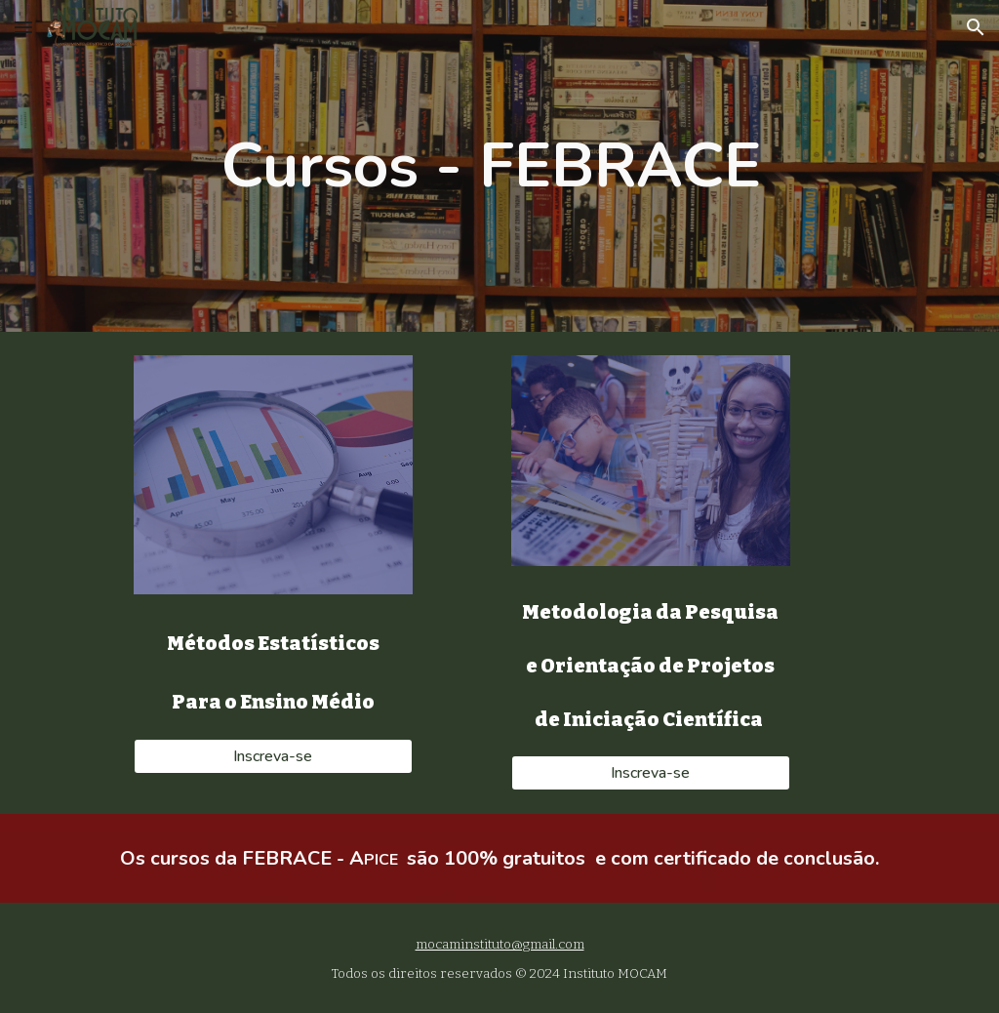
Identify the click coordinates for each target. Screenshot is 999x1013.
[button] (23, 27)
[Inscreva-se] (273, 756)
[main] (499, 166)
